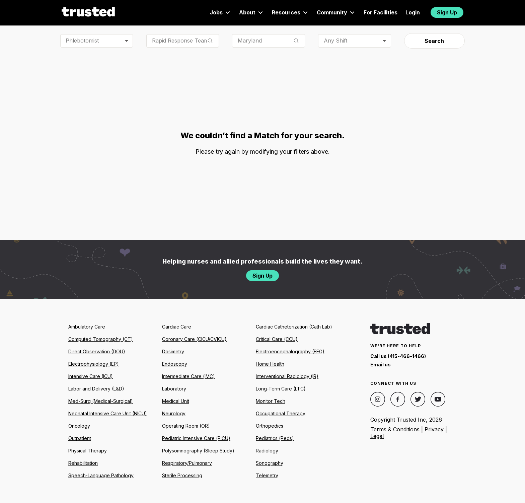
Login (412, 12)
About (251, 12)
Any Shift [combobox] (335, 40)
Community (336, 12)
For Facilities (380, 12)
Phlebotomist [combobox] (82, 40)
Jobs (220, 12)
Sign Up (447, 12)
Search (434, 41)
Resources (290, 12)
